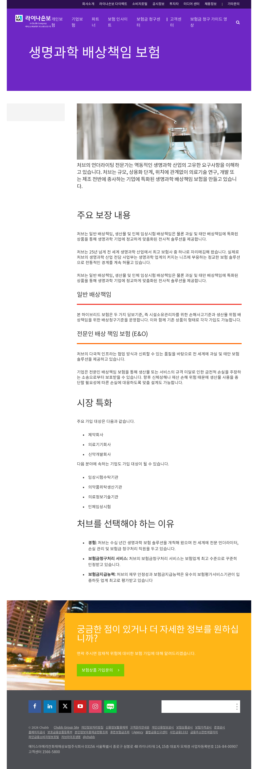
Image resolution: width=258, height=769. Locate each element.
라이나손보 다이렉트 (113, 4)
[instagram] (95, 706)
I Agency (137, 732)
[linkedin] (50, 706)
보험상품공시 (184, 727)
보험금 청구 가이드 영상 (208, 22)
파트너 (95, 22)
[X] (65, 706)
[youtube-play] (80, 706)
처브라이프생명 (71, 737)
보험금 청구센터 (148, 22)
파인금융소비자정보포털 (43, 737)
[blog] (110, 706)
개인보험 (57, 22)
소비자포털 (139, 4)
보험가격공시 (203, 727)
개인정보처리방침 (92, 727)
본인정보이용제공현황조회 (91, 732)
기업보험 (77, 22)
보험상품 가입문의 (98, 670)
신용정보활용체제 (117, 727)
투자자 (174, 4)
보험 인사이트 (118, 22)
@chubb (89, 737)
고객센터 (175, 22)
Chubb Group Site (66, 727)
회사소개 (88, 4)
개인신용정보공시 (163, 727)
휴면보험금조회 (120, 732)
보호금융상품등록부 (59, 732)
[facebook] (34, 706)
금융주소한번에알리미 (204, 732)
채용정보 (211, 4)
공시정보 (158, 4)
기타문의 (234, 4)
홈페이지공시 (36, 732)
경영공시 (219, 727)
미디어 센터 (192, 4)
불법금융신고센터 (156, 732)
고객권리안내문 (139, 727)
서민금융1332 (179, 732)
